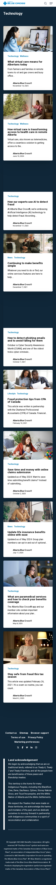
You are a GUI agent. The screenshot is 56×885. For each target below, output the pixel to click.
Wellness (24, 56)
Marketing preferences (26, 742)
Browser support (40, 733)
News (10, 257)
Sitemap (23, 733)
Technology (13, 56)
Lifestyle (12, 393)
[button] (51, 3)
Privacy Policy (35, 737)
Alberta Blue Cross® (22, 83)
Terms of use (18, 737)
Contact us (11, 733)
